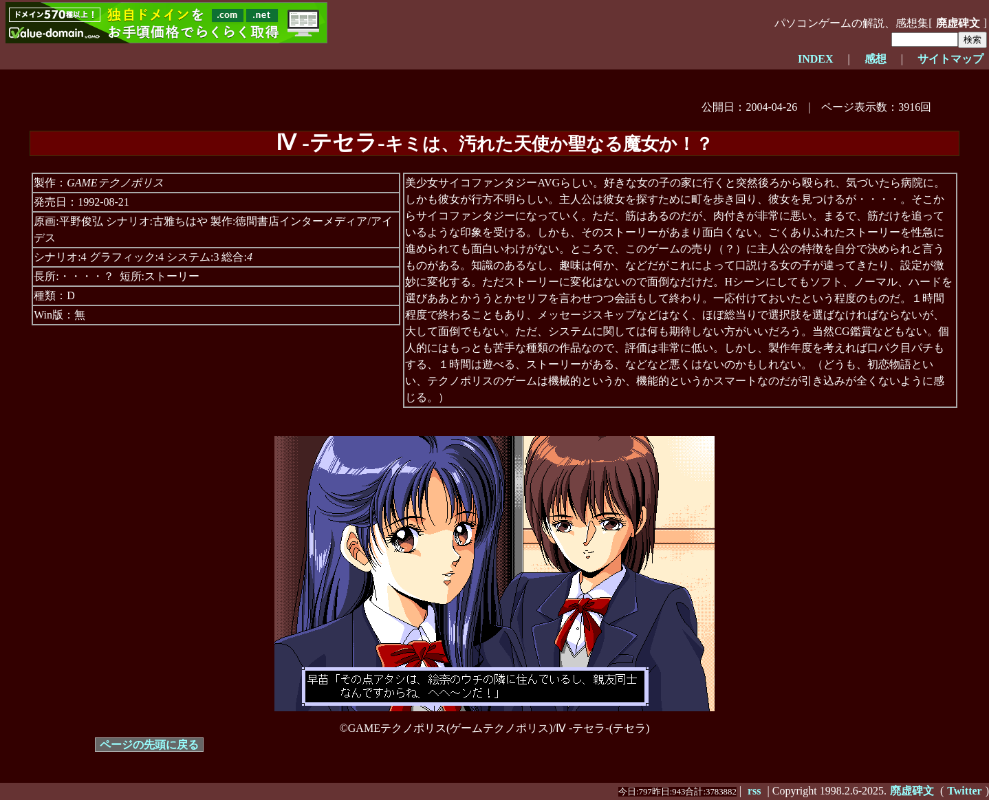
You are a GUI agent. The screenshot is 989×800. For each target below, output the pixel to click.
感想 (876, 59)
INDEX (816, 59)
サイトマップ (950, 59)
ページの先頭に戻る (149, 744)
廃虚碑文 (958, 23)
